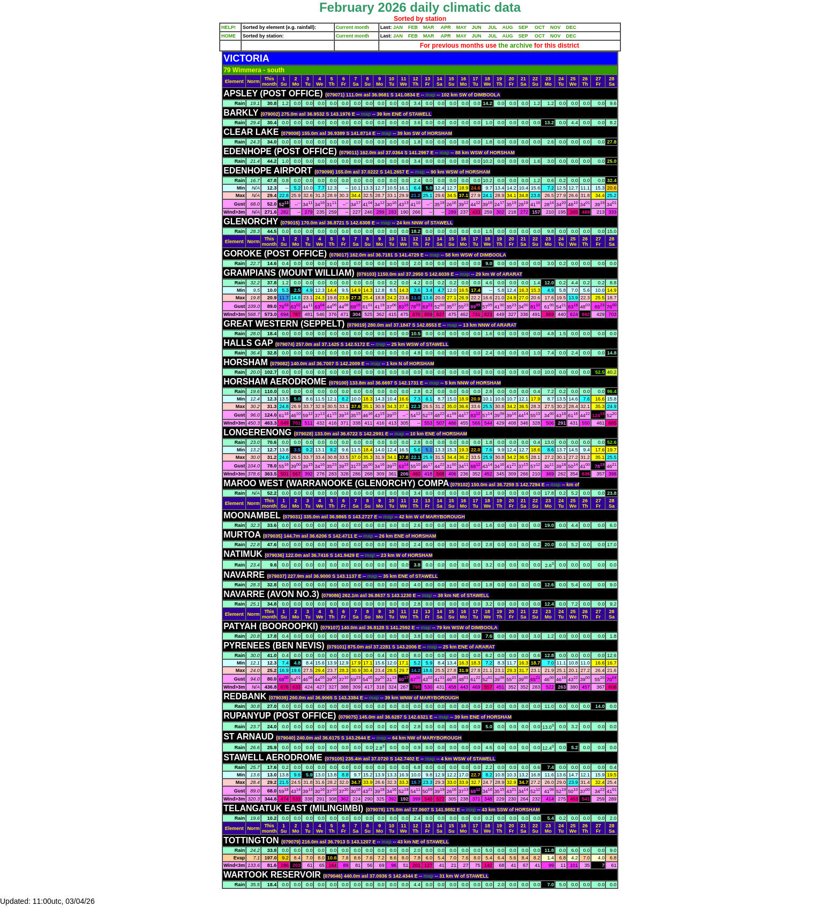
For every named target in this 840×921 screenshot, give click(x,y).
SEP (523, 27)
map (431, 94)
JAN (398, 27)
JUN (477, 27)
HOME (228, 36)
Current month (353, 27)
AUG (507, 27)
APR (445, 27)
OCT (540, 27)
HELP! (228, 27)
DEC (571, 27)
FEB (413, 27)
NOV (555, 27)
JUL (492, 27)
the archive (515, 45)
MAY (461, 27)
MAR (428, 27)
